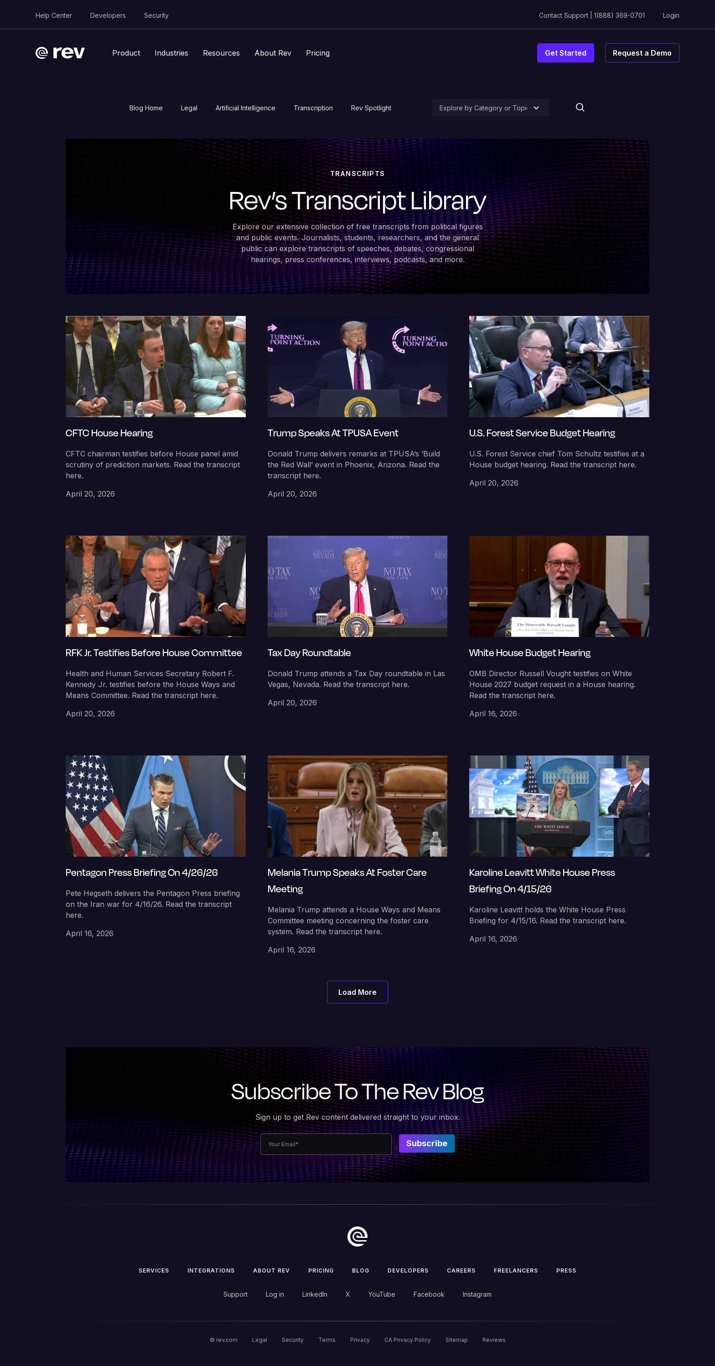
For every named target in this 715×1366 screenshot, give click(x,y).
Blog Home (146, 108)
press (566, 1270)
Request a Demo (642, 52)
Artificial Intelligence (245, 108)
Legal (189, 108)
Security (156, 15)
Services (154, 1270)
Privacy (360, 1339)
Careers (461, 1270)
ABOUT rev (271, 1270)
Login (671, 15)
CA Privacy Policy (407, 1339)
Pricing (321, 1270)
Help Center (54, 15)
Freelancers (516, 1270)
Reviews (494, 1339)
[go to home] (357, 1236)
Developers (108, 15)
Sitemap (457, 1339)
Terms (327, 1339)
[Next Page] (357, 992)
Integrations (211, 1270)
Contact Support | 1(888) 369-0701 (592, 15)
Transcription (313, 108)
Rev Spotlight (371, 108)
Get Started (565, 52)
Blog (360, 1270)
